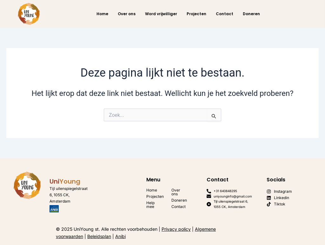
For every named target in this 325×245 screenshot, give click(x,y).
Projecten (196, 13)
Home (102, 13)
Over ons (127, 13)
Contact (224, 13)
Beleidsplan (99, 236)
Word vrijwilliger (161, 13)
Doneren (251, 13)
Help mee (150, 204)
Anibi (120, 236)
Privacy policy (176, 229)
